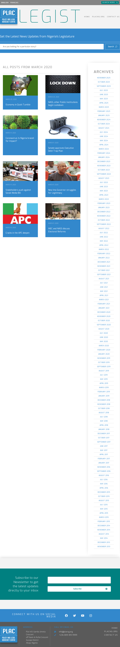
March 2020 (104, 346)
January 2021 (103, 308)
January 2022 (104, 258)
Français (14, 3)
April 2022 (103, 245)
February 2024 (103, 153)
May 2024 (104, 141)
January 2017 (103, 463)
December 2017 (104, 433)
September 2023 (104, 174)
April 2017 (104, 454)
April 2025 (103, 103)
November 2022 (103, 216)
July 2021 (104, 283)
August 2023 (103, 178)
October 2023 (104, 170)
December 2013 (104, 542)
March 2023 (104, 199)
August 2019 (104, 371)
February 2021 (104, 304)
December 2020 (103, 312)
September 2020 (104, 325)
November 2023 (103, 166)
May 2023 (104, 191)
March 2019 (104, 387)
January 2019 (103, 396)
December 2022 (103, 212)
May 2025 (104, 99)
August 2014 (104, 534)
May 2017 (103, 450)
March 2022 (104, 249)
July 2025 (104, 90)
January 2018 (103, 429)
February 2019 (104, 392)
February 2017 (104, 459)
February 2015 (104, 521)
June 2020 (104, 337)
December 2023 (103, 161)
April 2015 (104, 513)
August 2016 (104, 475)
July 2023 (104, 182)
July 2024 (104, 132)
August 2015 (104, 500)
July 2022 (104, 233)
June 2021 (104, 287)
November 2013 (104, 547)
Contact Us (113, 17)
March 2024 (104, 149)
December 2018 (104, 400)
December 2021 (104, 262)
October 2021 (104, 270)
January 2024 (104, 157)
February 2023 (104, 203)
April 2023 (103, 195)
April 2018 (104, 425)
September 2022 (104, 224)
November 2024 (103, 120)
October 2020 (104, 320)
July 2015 (104, 505)
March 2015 (104, 517)
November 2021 (103, 266)
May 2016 (104, 484)
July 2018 (104, 417)
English (5, 3)
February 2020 (103, 350)
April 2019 (104, 383)
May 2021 (104, 291)
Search (113, 46)
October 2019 (104, 362)
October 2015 (104, 496)
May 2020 (104, 341)
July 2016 (104, 480)
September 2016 (104, 471)
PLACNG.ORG (98, 17)
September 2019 (104, 367)
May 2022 (104, 241)
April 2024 (103, 145)
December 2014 (104, 526)
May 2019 (104, 379)
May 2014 (104, 538)
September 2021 (104, 274)
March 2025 (104, 107)
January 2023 (103, 207)
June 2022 (104, 237)
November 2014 (103, 530)
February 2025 (103, 111)
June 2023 (104, 187)
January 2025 (104, 115)
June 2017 (104, 446)
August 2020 (103, 329)
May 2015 (104, 509)
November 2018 (103, 404)
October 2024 (104, 124)
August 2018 (104, 413)
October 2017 (103, 438)
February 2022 (103, 254)
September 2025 (104, 86)
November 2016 (103, 467)
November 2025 (103, 78)
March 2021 (104, 300)
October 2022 (104, 220)
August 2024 (103, 128)
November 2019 (103, 358)
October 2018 (104, 408)
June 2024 (104, 136)
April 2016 (104, 488)
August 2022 (103, 228)
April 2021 (104, 295)
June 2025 (104, 94)
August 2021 (104, 279)
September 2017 (104, 442)
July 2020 (104, 333)
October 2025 (104, 82)
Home (87, 17)
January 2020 (104, 354)
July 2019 (104, 375)
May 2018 (104, 421)
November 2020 (103, 316)
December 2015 (104, 492)
